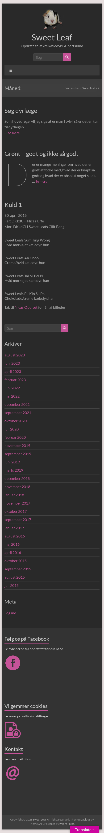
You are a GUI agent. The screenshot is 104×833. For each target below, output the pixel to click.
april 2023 (12, 371)
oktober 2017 (15, 511)
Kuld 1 (13, 204)
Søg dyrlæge (20, 110)
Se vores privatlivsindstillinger (26, 716)
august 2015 (14, 577)
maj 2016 (12, 544)
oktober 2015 (15, 560)
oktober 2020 (15, 420)
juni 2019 (12, 462)
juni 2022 (12, 388)
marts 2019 (13, 470)
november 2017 (17, 503)
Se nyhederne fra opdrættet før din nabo (33, 649)
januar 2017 (14, 527)
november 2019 (17, 445)
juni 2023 (12, 363)
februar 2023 (15, 379)
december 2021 (17, 404)
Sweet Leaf (52, 37)
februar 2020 (15, 437)
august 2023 (14, 355)
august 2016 (14, 536)
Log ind (10, 613)
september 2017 (17, 519)
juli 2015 (11, 585)
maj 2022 (12, 396)
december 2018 (17, 478)
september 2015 (17, 569)
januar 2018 (14, 495)
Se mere (14, 133)
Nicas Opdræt (26, 307)
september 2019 (17, 453)
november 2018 (17, 486)
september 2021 (17, 412)
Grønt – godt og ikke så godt (41, 153)
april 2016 (12, 552)
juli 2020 (11, 429)
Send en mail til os (17, 759)
